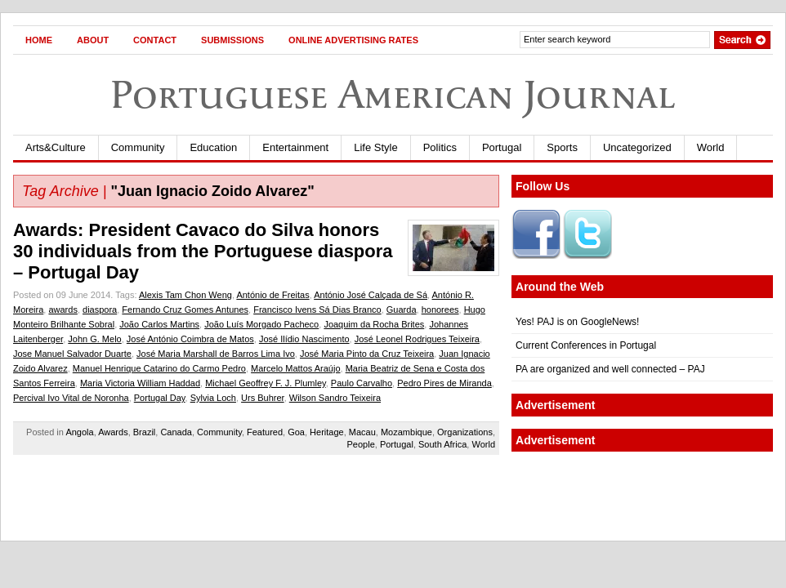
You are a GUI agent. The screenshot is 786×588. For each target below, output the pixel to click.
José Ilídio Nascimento (304, 339)
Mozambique (406, 432)
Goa (296, 432)
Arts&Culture (55, 147)
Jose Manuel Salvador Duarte (72, 354)
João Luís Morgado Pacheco (261, 324)
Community (138, 147)
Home (38, 40)
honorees (440, 309)
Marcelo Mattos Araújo (295, 368)
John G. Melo (94, 339)
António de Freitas (272, 295)
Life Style (375, 147)
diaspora (100, 309)
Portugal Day (159, 398)
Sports (562, 147)
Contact (154, 40)
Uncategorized (637, 147)
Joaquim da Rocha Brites (374, 324)
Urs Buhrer (262, 398)
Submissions (232, 40)
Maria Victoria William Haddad (140, 383)
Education (213, 147)
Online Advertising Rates (353, 40)
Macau (362, 432)
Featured (265, 432)
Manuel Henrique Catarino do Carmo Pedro (159, 368)
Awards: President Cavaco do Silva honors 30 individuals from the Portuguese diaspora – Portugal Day (203, 251)
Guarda (401, 309)
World (711, 147)
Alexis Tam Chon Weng (185, 295)
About (93, 40)
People (361, 444)
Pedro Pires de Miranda (444, 383)
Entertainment (295, 147)
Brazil (144, 432)
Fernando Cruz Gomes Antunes (185, 309)
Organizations (465, 432)
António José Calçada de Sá (370, 295)
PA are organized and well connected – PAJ (610, 369)
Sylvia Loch (213, 398)
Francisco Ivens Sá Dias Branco (317, 309)
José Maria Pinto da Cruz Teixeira (367, 354)
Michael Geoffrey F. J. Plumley (265, 383)
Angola (79, 432)
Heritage (327, 432)
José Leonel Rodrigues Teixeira (417, 339)
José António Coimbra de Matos (190, 339)
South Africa (442, 444)
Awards (112, 432)
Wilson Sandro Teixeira (335, 398)
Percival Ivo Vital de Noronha (71, 398)
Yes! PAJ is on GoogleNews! (577, 321)
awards (62, 309)
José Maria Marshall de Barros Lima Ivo (215, 354)
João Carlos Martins (159, 324)
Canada (176, 432)
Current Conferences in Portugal (586, 345)
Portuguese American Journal (393, 94)
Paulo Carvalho (361, 383)
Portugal (501, 147)
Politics (440, 147)
